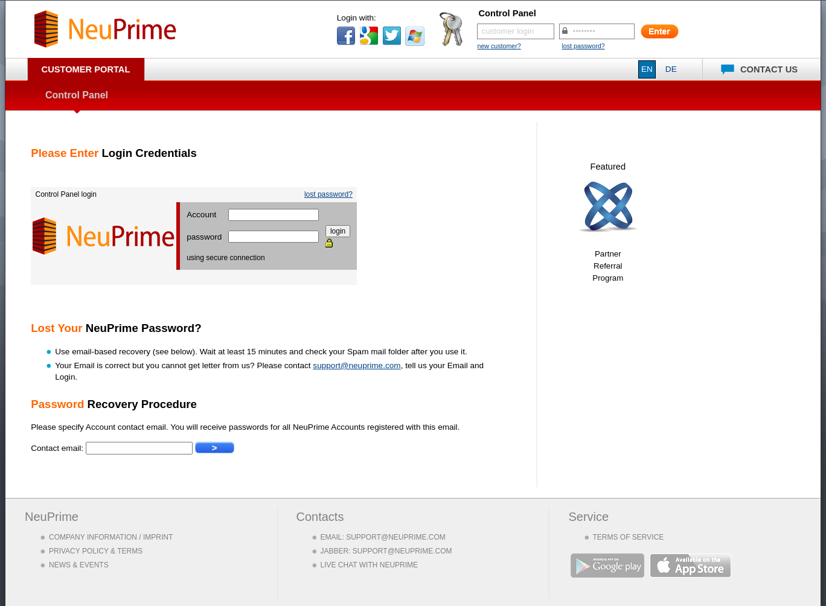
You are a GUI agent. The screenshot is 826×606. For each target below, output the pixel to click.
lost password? (583, 45)
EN (647, 69)
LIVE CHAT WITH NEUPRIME (369, 565)
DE (671, 69)
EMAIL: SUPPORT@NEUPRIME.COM (383, 537)
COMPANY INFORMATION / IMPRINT (111, 537)
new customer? (498, 45)
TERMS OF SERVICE (628, 537)
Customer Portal (86, 69)
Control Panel (76, 95)
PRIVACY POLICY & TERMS (95, 551)
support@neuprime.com (356, 365)
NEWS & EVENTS (79, 565)
